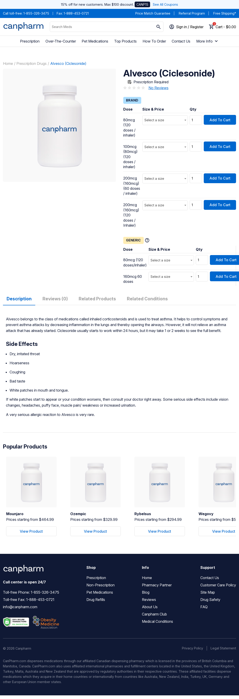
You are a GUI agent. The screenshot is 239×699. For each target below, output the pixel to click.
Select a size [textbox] (154, 120)
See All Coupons (165, 4)
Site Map (207, 592)
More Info (207, 41)
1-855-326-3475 (36, 13)
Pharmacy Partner (157, 585)
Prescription (30, 41)
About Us (150, 607)
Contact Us (181, 41)
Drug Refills (95, 599)
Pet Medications (95, 41)
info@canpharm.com (20, 607)
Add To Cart (219, 120)
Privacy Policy (192, 648)
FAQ (204, 607)
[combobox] (165, 120)
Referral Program (192, 13)
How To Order (154, 41)
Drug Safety (210, 599)
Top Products (125, 41)
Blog (145, 592)
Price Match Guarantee (152, 13)
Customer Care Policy (218, 585)
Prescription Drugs (31, 63)
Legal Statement (223, 648)
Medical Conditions (157, 621)
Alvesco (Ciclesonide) (68, 63)
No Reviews (158, 88)
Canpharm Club (154, 614)
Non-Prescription (100, 585)
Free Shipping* (224, 13)
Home (8, 63)
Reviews (149, 599)
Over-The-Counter (60, 41)
